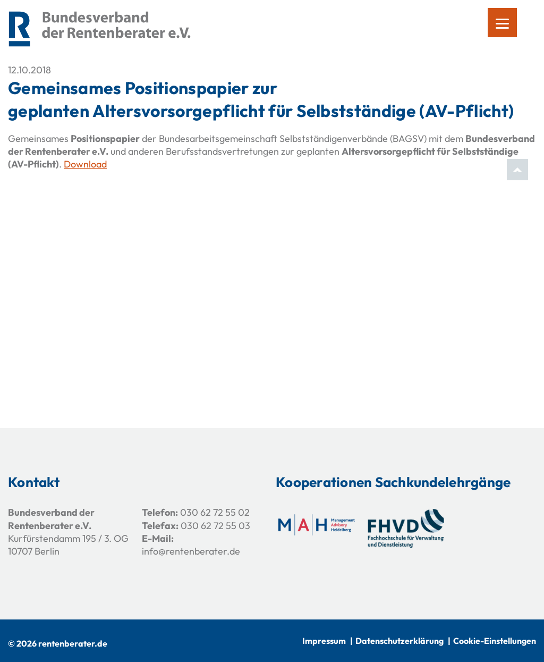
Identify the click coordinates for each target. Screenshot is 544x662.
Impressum (324, 640)
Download (85, 164)
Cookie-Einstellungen (494, 640)
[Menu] (502, 22)
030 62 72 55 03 (215, 525)
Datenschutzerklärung (399, 640)
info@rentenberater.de (191, 551)
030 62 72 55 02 (215, 512)
